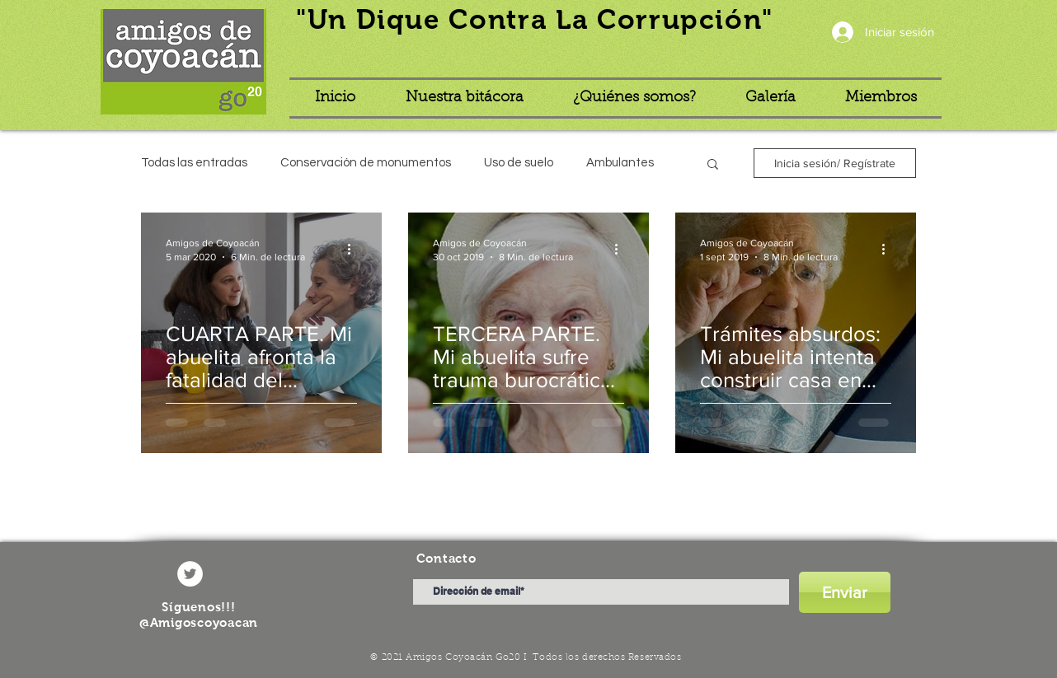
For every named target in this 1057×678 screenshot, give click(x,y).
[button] (713, 165)
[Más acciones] (354, 249)
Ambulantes (620, 163)
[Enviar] (844, 592)
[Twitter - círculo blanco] (190, 574)
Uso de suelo (518, 163)
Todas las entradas (194, 163)
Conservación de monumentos (365, 163)
